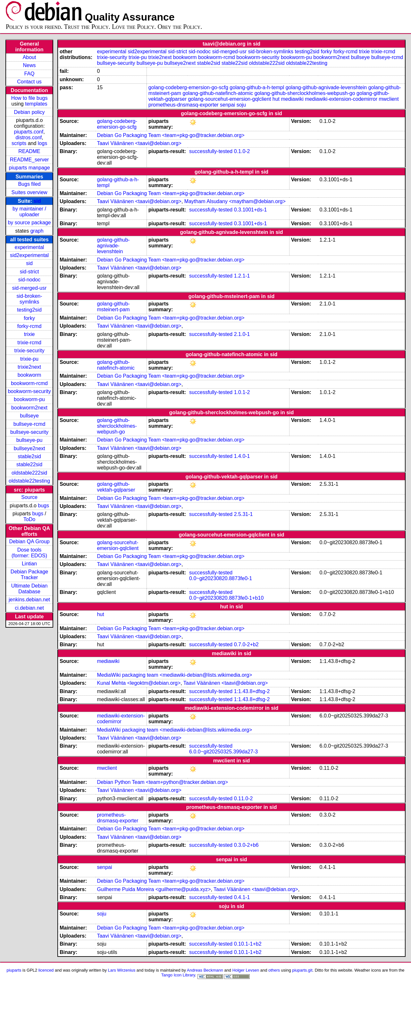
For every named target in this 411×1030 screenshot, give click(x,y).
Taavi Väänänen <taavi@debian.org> (139, 143)
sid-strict (29, 271)
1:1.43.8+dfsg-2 (252, 691)
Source (29, 497)
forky (29, 318)
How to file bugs (29, 98)
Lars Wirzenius (122, 970)
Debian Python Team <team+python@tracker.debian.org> (162, 782)
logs (42, 143)
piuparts (13, 970)
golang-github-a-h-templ (257, 87)
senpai (227, 104)
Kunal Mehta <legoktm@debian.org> (138, 683)
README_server (29, 159)
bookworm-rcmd (29, 383)
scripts (19, 143)
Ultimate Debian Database (29, 588)
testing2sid (29, 310)
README (29, 151)
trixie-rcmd (29, 342)
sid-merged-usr (29, 288)
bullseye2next (29, 448)
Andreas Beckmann (205, 970)
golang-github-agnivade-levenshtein (326, 87)
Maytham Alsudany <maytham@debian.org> (235, 201)
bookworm (29, 375)
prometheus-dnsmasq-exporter (183, 104)
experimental (29, 247)
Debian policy (29, 112)
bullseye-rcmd (29, 424)
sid (37, 201)
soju (241, 104)
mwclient (388, 99)
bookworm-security (29, 391)
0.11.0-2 (243, 798)
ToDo (29, 519)
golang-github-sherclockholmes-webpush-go (305, 93)
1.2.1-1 (242, 276)
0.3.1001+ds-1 (250, 209)
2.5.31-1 (243, 514)
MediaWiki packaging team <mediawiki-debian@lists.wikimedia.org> (174, 675)
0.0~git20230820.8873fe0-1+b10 (226, 598)
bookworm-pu (29, 399)
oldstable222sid (29, 473)
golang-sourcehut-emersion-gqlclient (229, 99)
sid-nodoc (29, 279)
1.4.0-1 (242, 456)
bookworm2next (29, 407)
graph (37, 231)
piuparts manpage (29, 167)
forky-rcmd (29, 326)
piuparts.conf (29, 131)
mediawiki (292, 99)
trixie (29, 334)
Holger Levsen (245, 970)
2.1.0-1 (242, 334)
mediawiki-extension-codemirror (341, 99)
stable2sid (29, 456)
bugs (43, 505)
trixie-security (29, 350)
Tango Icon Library (178, 975)
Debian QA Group (29, 541)
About (29, 57)
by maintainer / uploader (29, 211)
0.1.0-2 (242, 151)
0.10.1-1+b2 (248, 944)
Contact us (29, 81)
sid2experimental (29, 255)
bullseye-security (29, 432)
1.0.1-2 (242, 392)
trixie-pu (29, 359)
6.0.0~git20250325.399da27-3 (223, 751)
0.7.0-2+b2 (246, 644)
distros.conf (28, 137)
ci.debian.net (29, 608)
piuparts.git (302, 970)
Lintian (29, 563)
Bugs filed (29, 184)
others (274, 970)
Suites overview (29, 192)
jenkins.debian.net (29, 599)
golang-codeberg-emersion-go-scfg (188, 87)
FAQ (29, 73)
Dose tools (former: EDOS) (29, 552)
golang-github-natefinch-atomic (218, 93)
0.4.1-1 (242, 897)
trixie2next (29, 367)
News (29, 65)
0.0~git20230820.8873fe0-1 (220, 578)
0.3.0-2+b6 (246, 845)
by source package (29, 222)
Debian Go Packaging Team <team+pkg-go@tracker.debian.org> (170, 135)
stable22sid (29, 464)
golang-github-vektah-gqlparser (116, 487)
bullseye (29, 415)
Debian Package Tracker (29, 574)
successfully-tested (210, 151)
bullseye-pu (29, 440)
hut (276, 99)
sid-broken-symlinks (29, 299)
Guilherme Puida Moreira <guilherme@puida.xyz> (154, 889)
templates (36, 104)
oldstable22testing (29, 481)
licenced (46, 970)
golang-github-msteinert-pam (113, 306)
